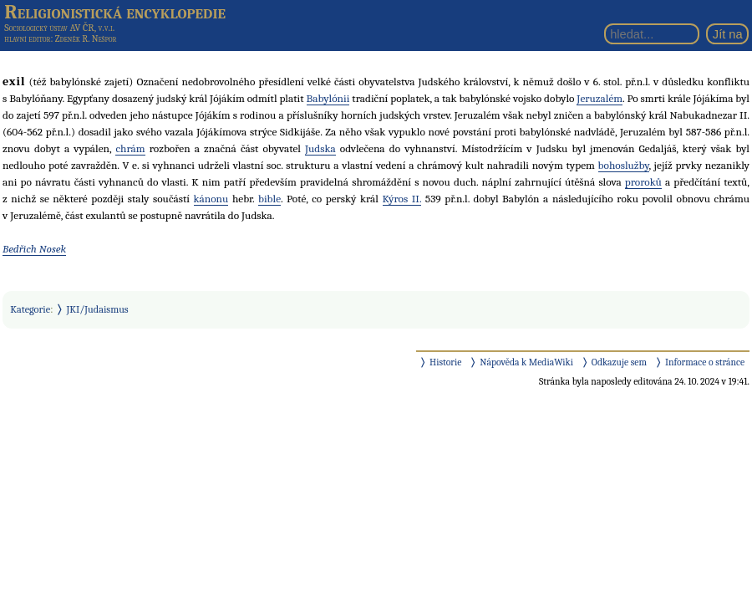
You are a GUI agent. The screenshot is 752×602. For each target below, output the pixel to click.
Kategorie (30, 309)
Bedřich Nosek (34, 248)
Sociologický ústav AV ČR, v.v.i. (59, 27)
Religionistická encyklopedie (115, 11)
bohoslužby (623, 165)
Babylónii (328, 98)
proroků (643, 182)
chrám (130, 148)
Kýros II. (402, 198)
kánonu (211, 198)
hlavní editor (27, 38)
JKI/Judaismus (98, 309)
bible (269, 198)
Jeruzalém (599, 98)
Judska (320, 148)
